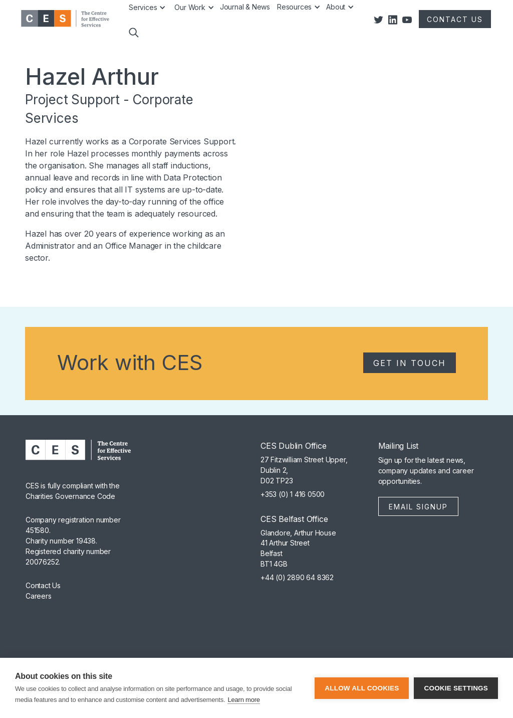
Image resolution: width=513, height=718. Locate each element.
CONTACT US (455, 19)
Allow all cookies (362, 688)
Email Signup (418, 506)
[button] (133, 39)
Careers (39, 596)
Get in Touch (409, 363)
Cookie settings (456, 688)
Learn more (243, 699)
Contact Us (43, 585)
